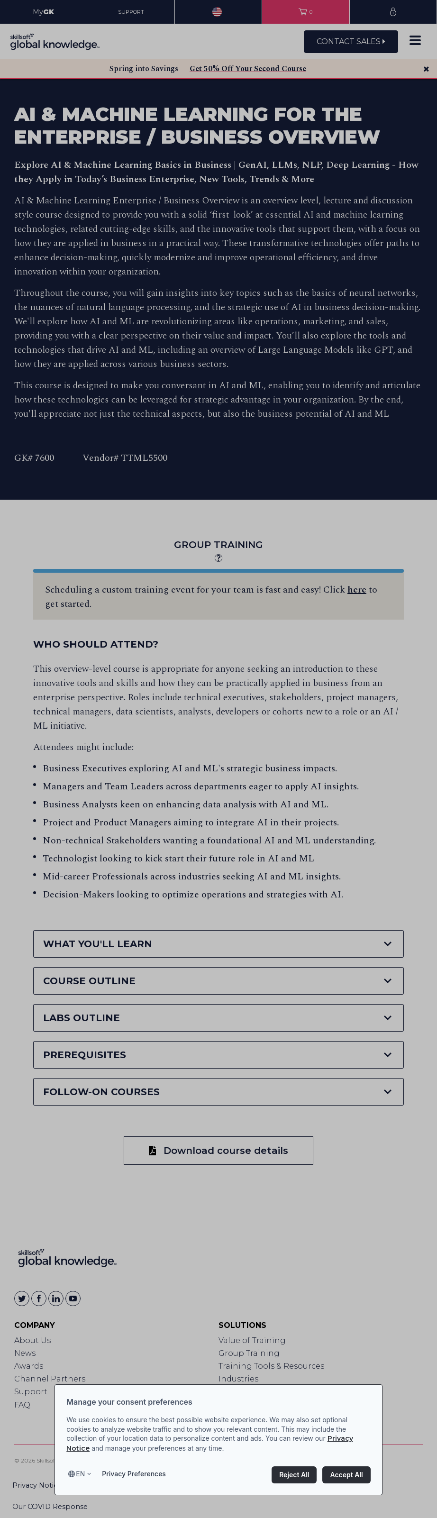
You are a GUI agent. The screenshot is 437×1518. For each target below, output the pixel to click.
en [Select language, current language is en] (80, 1474)
